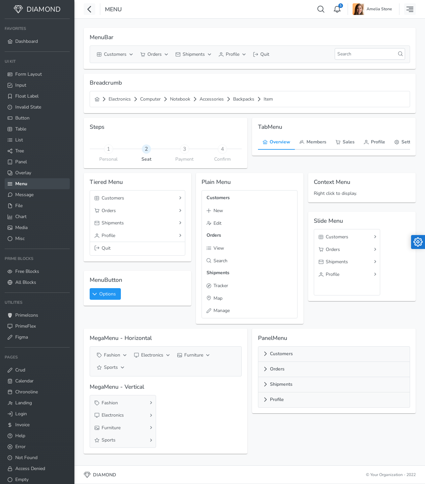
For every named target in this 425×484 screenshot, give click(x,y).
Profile (277, 399)
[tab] (147, 148)
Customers (281, 354)
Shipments (281, 384)
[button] (105, 294)
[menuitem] (37, 35)
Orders (277, 369)
